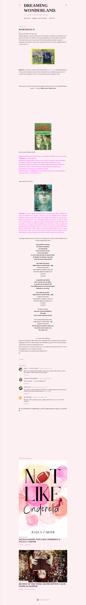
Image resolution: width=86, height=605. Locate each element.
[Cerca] (66, 5)
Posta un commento (30, 589)
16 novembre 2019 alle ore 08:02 (39, 387)
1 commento (28, 544)
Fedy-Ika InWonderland (31, 378)
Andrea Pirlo (27, 387)
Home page (27, 18)
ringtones (55, 399)
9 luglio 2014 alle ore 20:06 (45, 368)
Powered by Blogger (43, 600)
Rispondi (26, 375)
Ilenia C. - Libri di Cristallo (31, 368)
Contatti (52, 18)
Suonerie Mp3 (47, 391)
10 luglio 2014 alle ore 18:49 (44, 378)
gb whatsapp (27, 397)
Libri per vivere (51, 69)
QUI (37, 338)
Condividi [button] (21, 359)
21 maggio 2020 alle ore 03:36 (39, 397)
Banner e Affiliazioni (39, 18)
